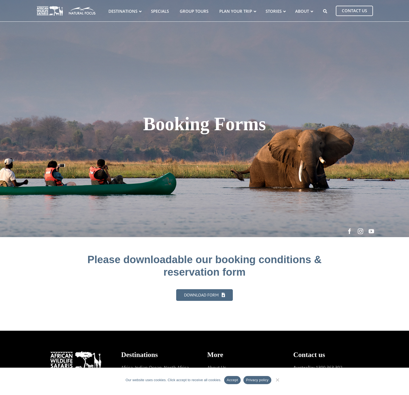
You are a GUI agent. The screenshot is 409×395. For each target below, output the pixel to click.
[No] (277, 379)
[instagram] (360, 231)
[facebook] (349, 231)
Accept (232, 380)
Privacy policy (257, 380)
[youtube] (371, 231)
